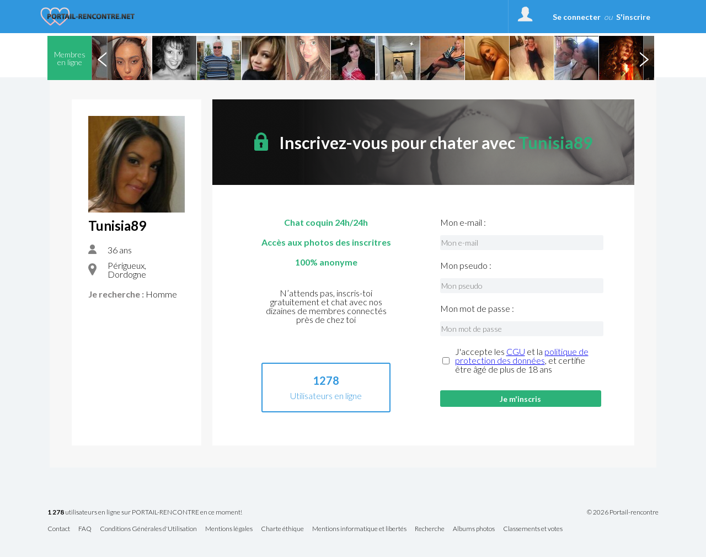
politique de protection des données (522, 355)
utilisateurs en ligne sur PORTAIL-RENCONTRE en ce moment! (144, 512)
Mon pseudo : (465, 265)
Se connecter (577, 17)
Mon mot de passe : (477, 308)
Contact (58, 529)
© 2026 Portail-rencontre (623, 512)
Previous (102, 58)
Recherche (430, 529)
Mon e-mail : (463, 222)
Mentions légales (229, 529)
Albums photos (474, 529)
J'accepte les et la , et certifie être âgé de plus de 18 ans (522, 360)
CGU (515, 351)
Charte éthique (282, 529)
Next (643, 58)
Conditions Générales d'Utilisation (148, 529)
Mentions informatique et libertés (359, 529)
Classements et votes (533, 529)
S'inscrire (633, 17)
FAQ (85, 529)
